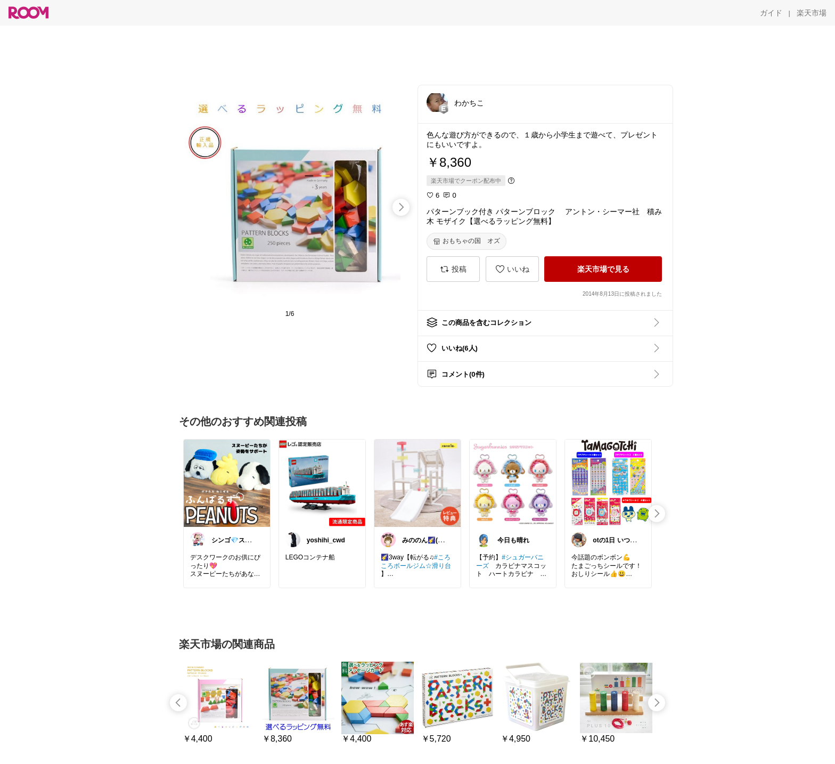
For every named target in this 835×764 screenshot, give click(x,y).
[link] (227, 483)
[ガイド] (771, 13)
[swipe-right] (401, 207)
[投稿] (453, 269)
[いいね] (512, 269)
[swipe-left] (178, 702)
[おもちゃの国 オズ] (466, 241)
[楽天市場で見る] (603, 269)
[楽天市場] (811, 13)
